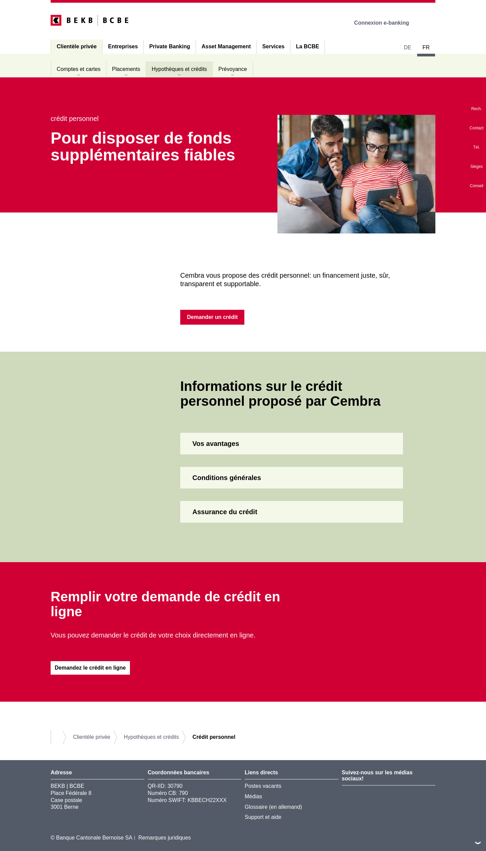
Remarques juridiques (164, 838)
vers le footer (478, 843)
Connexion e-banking (386, 23)
